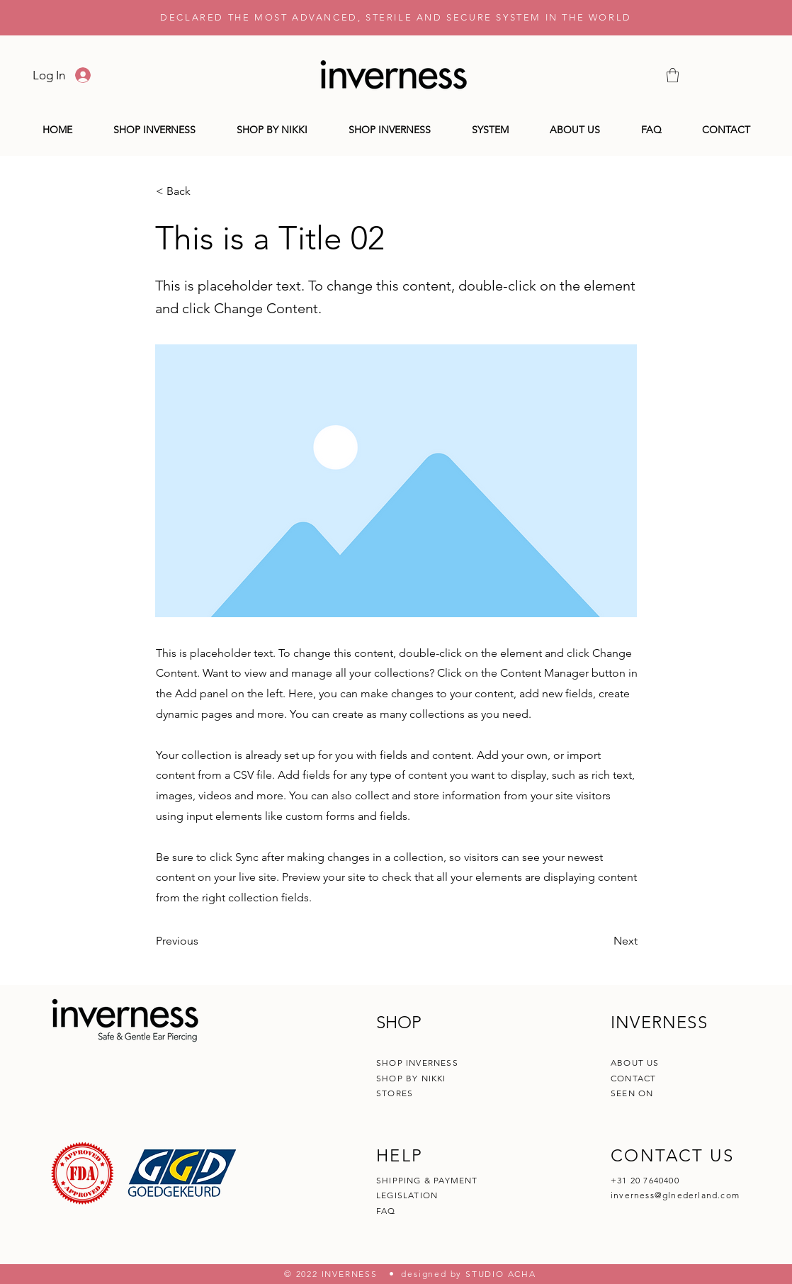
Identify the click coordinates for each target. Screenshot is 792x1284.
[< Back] (202, 191)
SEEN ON (632, 1093)
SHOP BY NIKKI (411, 1078)
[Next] (602, 941)
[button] (673, 75)
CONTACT (635, 1078)
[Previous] (202, 941)
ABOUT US (635, 1062)
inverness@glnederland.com (675, 1195)
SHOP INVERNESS (417, 1062)
